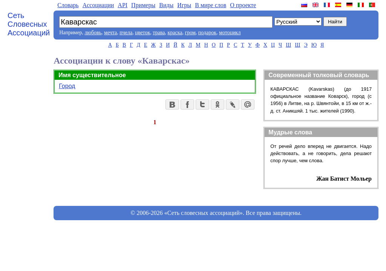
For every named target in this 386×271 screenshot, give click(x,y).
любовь (92, 32)
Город (67, 86)
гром (190, 32)
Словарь (67, 5)
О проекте (243, 5)
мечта (110, 32)
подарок (207, 32)
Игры (184, 5)
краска (174, 32)
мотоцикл (229, 32)
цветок (142, 32)
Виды (166, 5)
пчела (125, 32)
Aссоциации (98, 5)
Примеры (143, 5)
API (122, 5)
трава (159, 32)
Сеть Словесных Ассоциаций (29, 24)
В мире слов (210, 5)
